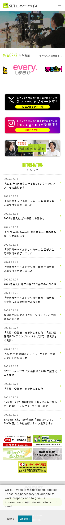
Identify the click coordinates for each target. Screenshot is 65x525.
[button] (5, 510)
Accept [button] (25, 518)
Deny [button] (10, 518)
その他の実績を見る (50, 55)
